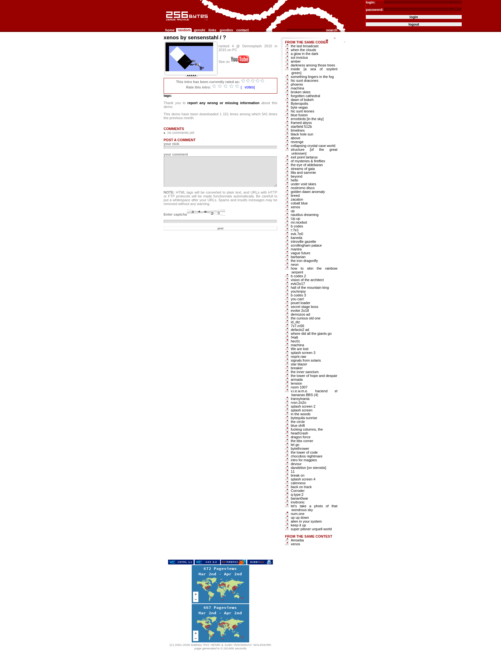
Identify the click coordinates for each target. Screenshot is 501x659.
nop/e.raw (298, 356)
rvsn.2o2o (298, 402)
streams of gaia (303, 169)
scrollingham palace (306, 245)
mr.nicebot (299, 222)
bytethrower (300, 448)
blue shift (298, 425)
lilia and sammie (303, 172)
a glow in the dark (304, 54)
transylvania (300, 399)
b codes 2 (298, 276)
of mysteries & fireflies (308, 161)
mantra (296, 249)
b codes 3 (298, 295)
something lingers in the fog (312, 77)
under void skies (303, 184)
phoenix (297, 84)
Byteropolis (299, 103)
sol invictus (299, 57)
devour (296, 464)
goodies (226, 30)
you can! (297, 299)
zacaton (297, 199)
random (184, 30)
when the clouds (303, 50)
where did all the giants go (311, 333)
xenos (295, 207)
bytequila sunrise (304, 418)
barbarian (298, 257)
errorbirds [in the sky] (307, 119)
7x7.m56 (297, 326)
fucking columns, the (307, 429)
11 (293, 471)
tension (296, 383)
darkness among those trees (313, 65)
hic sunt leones (302, 111)
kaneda (296, 238)
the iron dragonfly (304, 261)
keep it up (298, 525)
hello (294, 180)
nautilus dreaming (305, 215)
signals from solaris (306, 360)
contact (242, 30)
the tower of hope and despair (314, 376)
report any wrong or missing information (223, 103)
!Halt (294, 337)
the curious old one (305, 318)
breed (295, 195)
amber (296, 61)
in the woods (301, 414)
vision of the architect (307, 280)
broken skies (301, 92)
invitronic (297, 502)
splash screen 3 (303, 353)
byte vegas (299, 107)
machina (297, 88)
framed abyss (301, 123)
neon (294, 264)
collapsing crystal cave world (313, 146)
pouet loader (300, 303)
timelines (297, 130)
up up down (300, 517)
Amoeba (297, 540)
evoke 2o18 (300, 310)
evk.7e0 (297, 234)
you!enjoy (298, 291)
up (293, 211)
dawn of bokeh (302, 100)
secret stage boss (304, 307)
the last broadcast (305, 46)
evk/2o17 (298, 284)
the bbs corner (302, 441)
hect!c (295, 341)
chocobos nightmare (306, 456)
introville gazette (303, 241)
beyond (296, 176)
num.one (297, 514)
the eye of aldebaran (307, 165)
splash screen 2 (303, 406)
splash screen (301, 410)
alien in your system (306, 521)
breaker (297, 368)
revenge (297, 142)
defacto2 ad (300, 330)
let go (295, 445)
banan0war (299, 498)
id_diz (295, 322)
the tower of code (304, 452)
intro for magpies (304, 460)
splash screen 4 (303, 479)
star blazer (299, 364)
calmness (298, 483)
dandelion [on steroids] (308, 468)
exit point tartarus (304, 157)
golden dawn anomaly (308, 192)
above (295, 138)
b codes (297, 226)
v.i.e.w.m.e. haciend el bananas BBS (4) (314, 393)
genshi (199, 30)
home (169, 30)
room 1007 (299, 387)
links (212, 30)
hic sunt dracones (304, 80)
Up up (295, 218)
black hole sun (302, 134)
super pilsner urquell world (311, 529)
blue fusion (299, 115)
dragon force (301, 437)
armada (297, 379)
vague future (300, 253)
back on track (301, 487)
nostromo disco (303, 188)
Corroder (297, 491)
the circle (298, 422)
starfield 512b (301, 126)
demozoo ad (300, 314)
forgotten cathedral (305, 96)
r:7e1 (295, 230)
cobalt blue (299, 203)
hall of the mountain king (310, 287)
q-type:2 (297, 494)
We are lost (299, 349)
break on (297, 475)
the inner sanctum (305, 372)
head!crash (299, 433)
